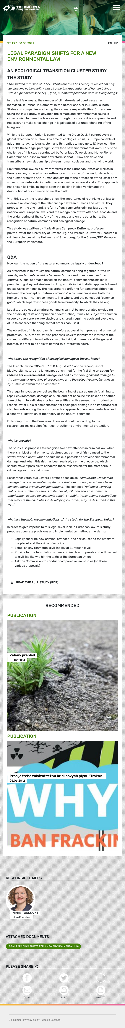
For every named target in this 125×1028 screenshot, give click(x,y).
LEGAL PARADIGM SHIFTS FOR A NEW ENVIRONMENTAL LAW (43, 946)
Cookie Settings (51, 1019)
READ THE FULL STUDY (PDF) (37, 582)
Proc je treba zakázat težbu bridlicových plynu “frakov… (57, 776)
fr (116, 43)
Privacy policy (31, 1019)
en (110, 43)
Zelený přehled (22, 655)
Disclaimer (15, 1019)
